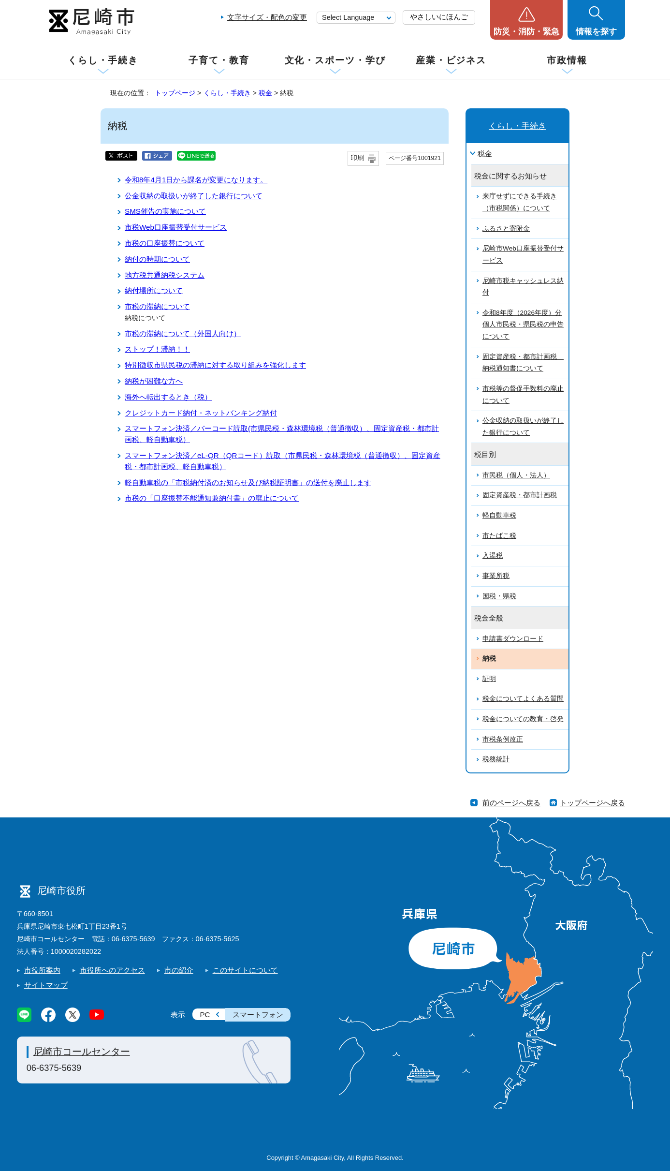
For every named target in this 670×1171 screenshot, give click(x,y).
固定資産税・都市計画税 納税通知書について (523, 362)
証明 (489, 678)
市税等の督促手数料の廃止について (523, 394)
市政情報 (567, 60)
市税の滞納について (157, 306)
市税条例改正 (502, 739)
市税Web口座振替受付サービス (176, 227)
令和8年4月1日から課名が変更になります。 (196, 180)
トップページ (175, 93)
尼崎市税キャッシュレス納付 (523, 286)
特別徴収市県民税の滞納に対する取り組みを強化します (215, 365)
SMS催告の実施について (165, 211)
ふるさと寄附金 (506, 228)
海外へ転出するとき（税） (168, 397)
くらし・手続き (103, 60)
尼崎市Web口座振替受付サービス (523, 254)
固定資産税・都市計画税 (519, 495)
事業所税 (496, 575)
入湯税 (492, 555)
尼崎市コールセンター (81, 1051)
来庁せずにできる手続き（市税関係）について (519, 202)
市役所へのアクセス (112, 970)
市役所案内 (42, 970)
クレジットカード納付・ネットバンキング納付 (201, 413)
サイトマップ (46, 985)
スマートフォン (258, 1014)
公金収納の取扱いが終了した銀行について (193, 196)
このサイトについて (245, 970)
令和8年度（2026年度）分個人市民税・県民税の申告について (523, 324)
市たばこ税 (499, 535)
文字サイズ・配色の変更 (267, 17)
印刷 (357, 158)
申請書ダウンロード (512, 638)
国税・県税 (499, 596)
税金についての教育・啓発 (523, 719)
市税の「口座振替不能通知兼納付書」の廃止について (212, 498)
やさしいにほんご (439, 17)
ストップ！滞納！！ (157, 349)
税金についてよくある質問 (523, 698)
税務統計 (496, 759)
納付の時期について (157, 259)
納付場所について (154, 290)
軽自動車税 (499, 515)
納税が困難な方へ (154, 381)
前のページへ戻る (511, 803)
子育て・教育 (219, 60)
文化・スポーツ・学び (335, 60)
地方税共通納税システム (164, 275)
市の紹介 (178, 970)
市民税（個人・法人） (516, 475)
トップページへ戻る (592, 803)
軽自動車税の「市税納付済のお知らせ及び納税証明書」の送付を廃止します (248, 482)
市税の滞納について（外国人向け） (183, 333)
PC (205, 1014)
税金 (265, 93)
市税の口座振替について (164, 243)
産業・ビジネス (451, 60)
